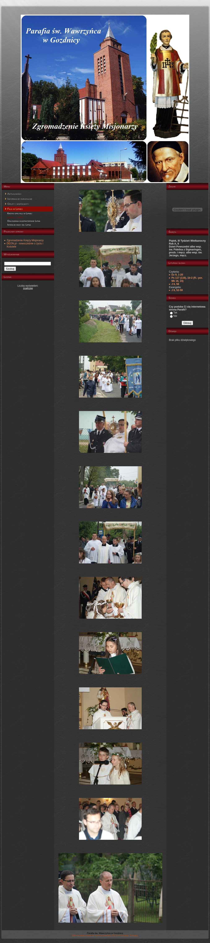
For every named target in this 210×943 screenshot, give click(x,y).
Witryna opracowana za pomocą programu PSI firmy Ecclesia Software (105, 935)
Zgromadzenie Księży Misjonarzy (25, 240)
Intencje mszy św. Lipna (19, 224)
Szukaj (10, 268)
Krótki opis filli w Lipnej (19, 213)
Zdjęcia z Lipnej (15, 217)
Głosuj (187, 323)
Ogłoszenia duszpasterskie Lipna (23, 221)
